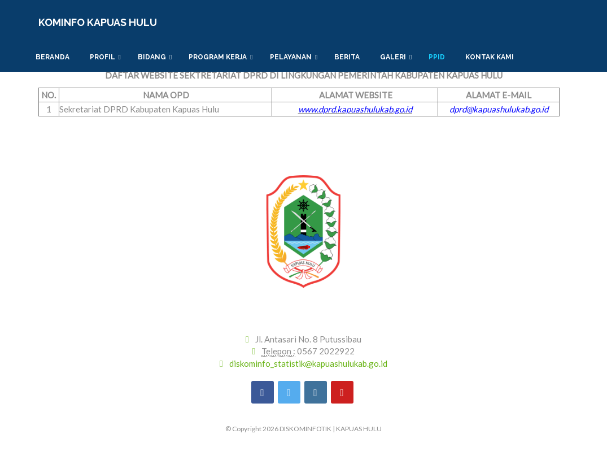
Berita (348, 57)
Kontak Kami (491, 57)
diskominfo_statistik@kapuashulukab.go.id (308, 363)
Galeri (396, 57)
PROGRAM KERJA (220, 57)
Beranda (54, 57)
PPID (438, 57)
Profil (105, 57)
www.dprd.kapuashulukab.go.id (355, 109)
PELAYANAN (293, 57)
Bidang (155, 57)
